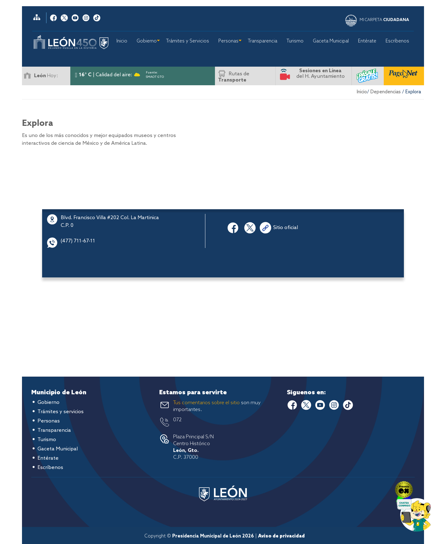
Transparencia (262, 41)
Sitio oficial (285, 228)
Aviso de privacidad (281, 536)
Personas (228, 41)
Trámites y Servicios (187, 41)
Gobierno (147, 41)
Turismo (295, 41)
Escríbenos (397, 41)
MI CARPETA (384, 20)
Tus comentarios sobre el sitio (206, 403)
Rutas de (233, 77)
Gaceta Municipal (331, 41)
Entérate (367, 41)
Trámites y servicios (60, 412)
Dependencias (385, 92)
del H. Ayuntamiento (320, 73)
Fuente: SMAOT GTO (155, 74)
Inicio (121, 41)
